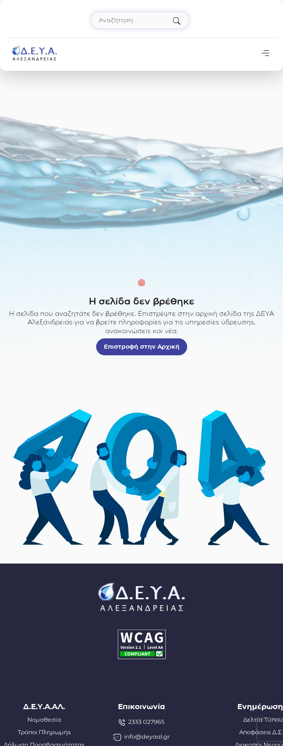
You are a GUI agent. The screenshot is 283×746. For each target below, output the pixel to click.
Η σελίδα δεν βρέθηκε (141, 301)
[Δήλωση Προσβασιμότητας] (141, 644)
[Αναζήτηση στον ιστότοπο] (140, 20)
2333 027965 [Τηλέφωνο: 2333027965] (141, 722)
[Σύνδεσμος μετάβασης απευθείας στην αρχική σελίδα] (34, 52)
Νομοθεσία (44, 719)
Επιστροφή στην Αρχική (141, 346)
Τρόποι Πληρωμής (44, 732)
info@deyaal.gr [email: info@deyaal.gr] (141, 736)
